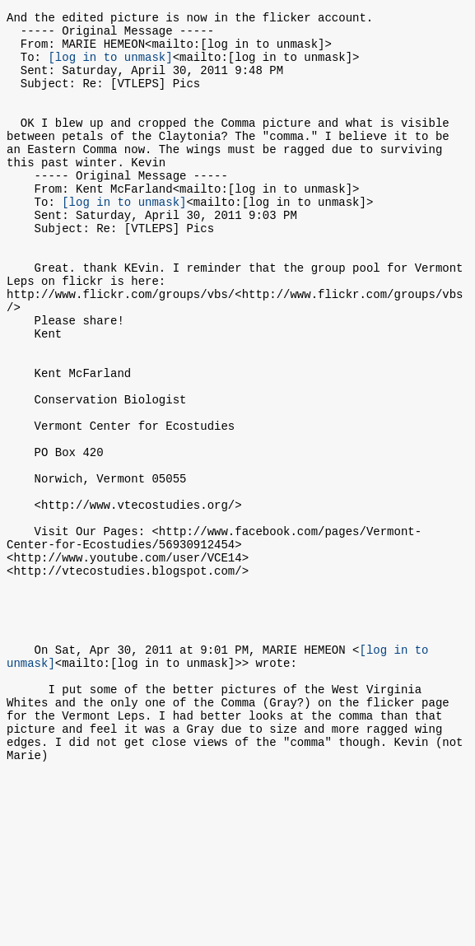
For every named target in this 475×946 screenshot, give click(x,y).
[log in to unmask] (110, 66)
